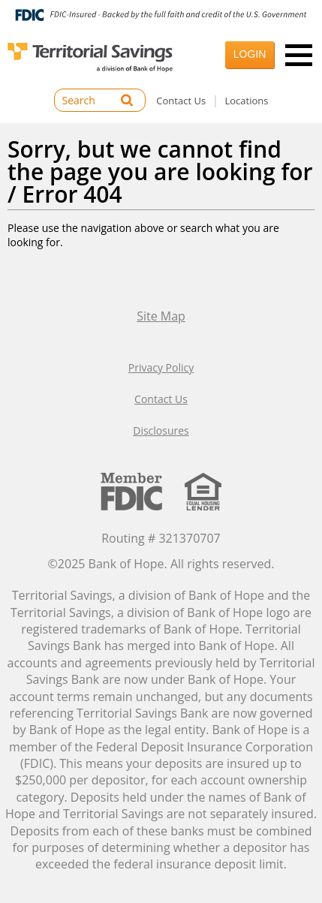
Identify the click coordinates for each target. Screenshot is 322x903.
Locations (247, 100)
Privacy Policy (161, 367)
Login (249, 54)
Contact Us (181, 100)
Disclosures (161, 430)
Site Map (161, 316)
